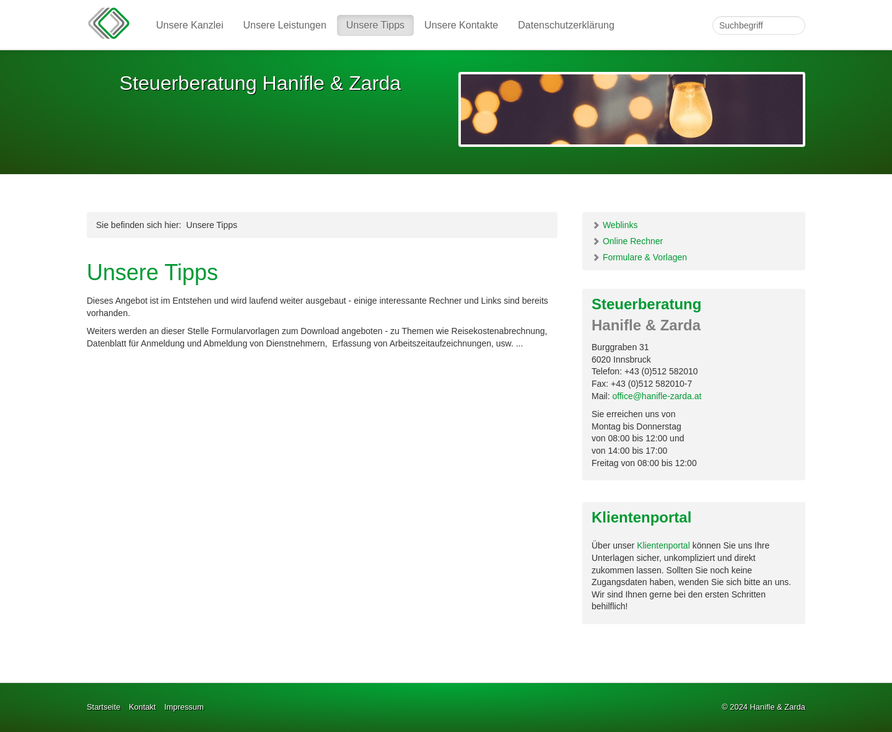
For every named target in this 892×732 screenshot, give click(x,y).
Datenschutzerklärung (566, 25)
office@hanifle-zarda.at (656, 396)
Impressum (184, 707)
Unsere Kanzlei (190, 25)
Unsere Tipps (375, 25)
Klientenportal (663, 545)
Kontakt (142, 707)
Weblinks (614, 225)
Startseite (103, 707)
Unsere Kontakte (461, 25)
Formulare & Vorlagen (639, 257)
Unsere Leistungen (284, 25)
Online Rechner (627, 241)
